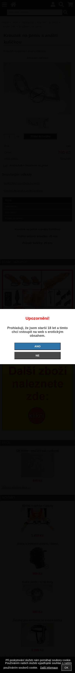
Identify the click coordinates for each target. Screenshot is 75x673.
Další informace (49, 667)
